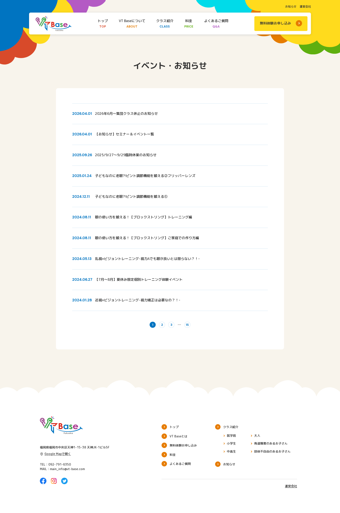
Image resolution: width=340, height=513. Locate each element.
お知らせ (290, 6)
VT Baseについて (132, 23)
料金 (188, 23)
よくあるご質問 (216, 23)
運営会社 (305, 6)
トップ (103, 23)
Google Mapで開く (55, 456)
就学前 (231, 438)
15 (191, 326)
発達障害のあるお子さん (271, 446)
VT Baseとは (178, 439)
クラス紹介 (164, 23)
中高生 (231, 454)
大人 (257, 438)
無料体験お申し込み (275, 23)
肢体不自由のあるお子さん (272, 454)
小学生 (231, 446)
